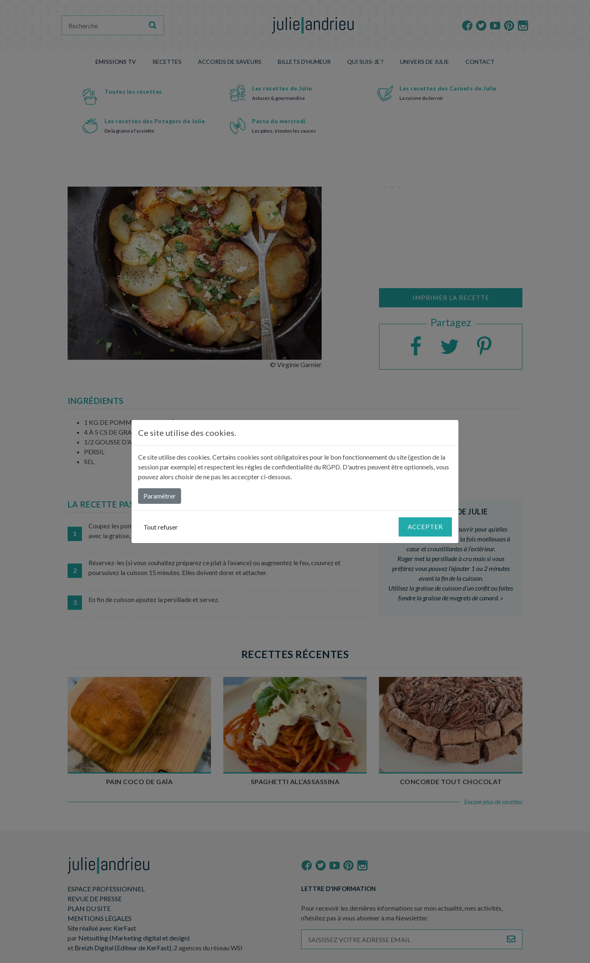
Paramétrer (159, 496)
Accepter (425, 526)
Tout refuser (160, 527)
